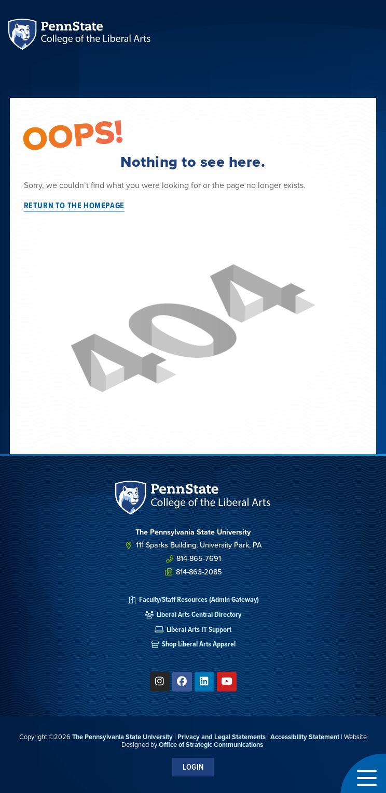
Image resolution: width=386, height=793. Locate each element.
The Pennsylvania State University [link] (122, 737)
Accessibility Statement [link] (304, 737)
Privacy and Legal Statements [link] (221, 737)
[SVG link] (193, 498)
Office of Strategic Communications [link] (211, 744)
